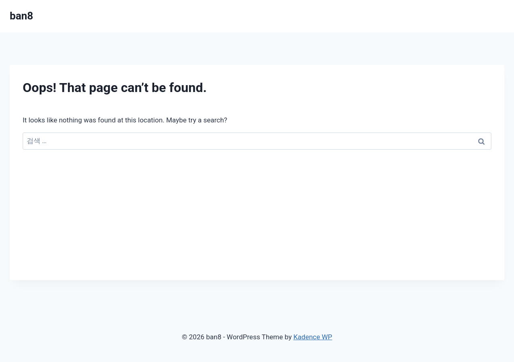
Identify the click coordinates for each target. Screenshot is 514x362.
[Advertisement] (257, 223)
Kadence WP (312, 337)
